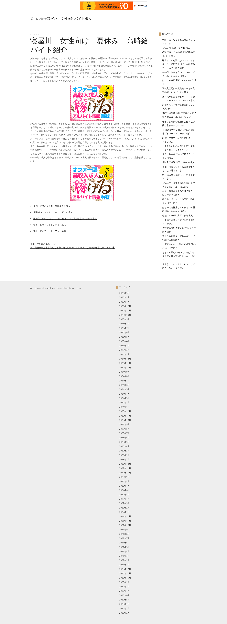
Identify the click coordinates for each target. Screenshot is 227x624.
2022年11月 (125, 468)
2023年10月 (125, 420)
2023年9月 (124, 424)
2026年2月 (124, 297)
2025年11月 (125, 310)
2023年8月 (124, 428)
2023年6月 (124, 437)
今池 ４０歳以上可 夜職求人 (177, 215)
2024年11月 (125, 363)
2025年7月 (124, 328)
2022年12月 (125, 463)
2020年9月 (124, 582)
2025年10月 (125, 314)
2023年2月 (124, 455)
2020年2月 (124, 612)
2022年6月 (124, 490)
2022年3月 (124, 503)
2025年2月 (124, 349)
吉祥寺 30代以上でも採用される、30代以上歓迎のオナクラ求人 (65, 218)
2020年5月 (124, 599)
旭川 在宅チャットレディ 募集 (49, 231)
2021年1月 (124, 564)
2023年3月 (124, 450)
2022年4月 (124, 498)
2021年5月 (124, 547)
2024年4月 (124, 393)
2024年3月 (124, 398)
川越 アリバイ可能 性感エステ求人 (51, 205)
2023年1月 (124, 459)
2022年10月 (125, 472)
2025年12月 (125, 306)
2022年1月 (124, 512)
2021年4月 (124, 551)
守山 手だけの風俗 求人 (43, 243)
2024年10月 (125, 367)
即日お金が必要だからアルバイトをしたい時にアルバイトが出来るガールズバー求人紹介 (178, 64)
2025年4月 (124, 341)
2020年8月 (124, 586)
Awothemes (76, 288)
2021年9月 (124, 529)
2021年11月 (125, 520)
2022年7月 (124, 485)
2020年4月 (124, 603)
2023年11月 (125, 415)
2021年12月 (125, 516)
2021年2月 (124, 560)
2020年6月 (124, 595)
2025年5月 (124, 336)
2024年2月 (124, 402)
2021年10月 (125, 525)
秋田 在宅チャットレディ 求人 (49, 224)
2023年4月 (124, 446)
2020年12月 (125, 569)
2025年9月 (124, 319)
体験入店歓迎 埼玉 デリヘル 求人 (178, 162)
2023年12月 (125, 411)
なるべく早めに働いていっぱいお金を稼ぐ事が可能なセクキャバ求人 (178, 256)
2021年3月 (124, 555)
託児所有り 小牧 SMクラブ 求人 (177, 117)
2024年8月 (124, 376)
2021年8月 (124, 533)
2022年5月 (124, 494)
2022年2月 (124, 507)
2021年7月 (124, 538)
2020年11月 (125, 573)
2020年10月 (125, 577)
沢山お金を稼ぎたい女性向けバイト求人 (60, 19)
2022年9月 (124, 476)
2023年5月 (124, 441)
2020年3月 (124, 608)
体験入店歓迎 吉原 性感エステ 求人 (179, 112)
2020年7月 (124, 590)
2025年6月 (124, 332)
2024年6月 (124, 384)
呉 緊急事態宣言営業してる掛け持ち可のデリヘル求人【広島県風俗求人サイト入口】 (72, 247)
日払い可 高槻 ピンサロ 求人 (176, 47)
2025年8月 (124, 323)
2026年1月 (124, 301)
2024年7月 (124, 380)
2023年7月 (124, 433)
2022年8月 (124, 481)
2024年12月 (125, 358)
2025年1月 (124, 354)
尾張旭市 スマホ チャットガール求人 (52, 212)
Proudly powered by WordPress (42, 288)
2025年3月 (124, 345)
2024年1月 (124, 406)
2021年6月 (124, 542)
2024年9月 (124, 371)
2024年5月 (124, 389)
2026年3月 (124, 292)
